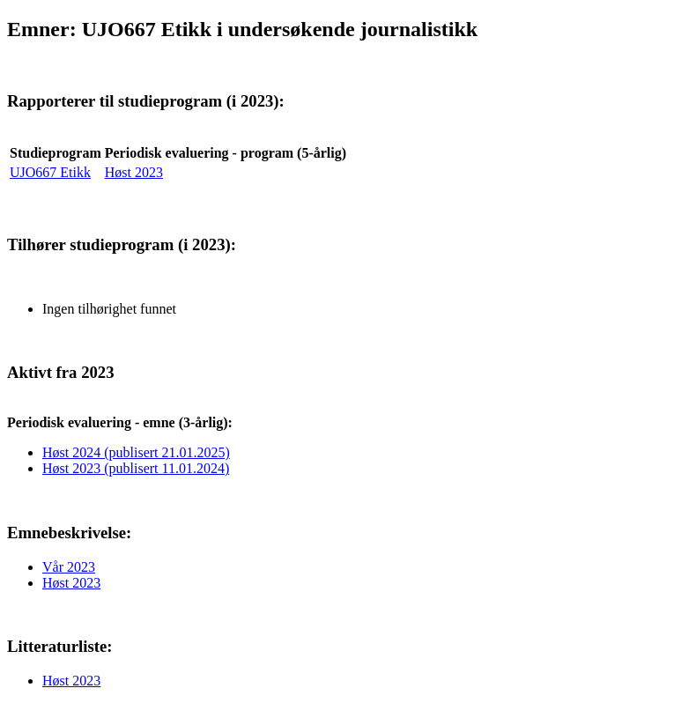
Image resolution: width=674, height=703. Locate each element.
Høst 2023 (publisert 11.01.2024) (135, 468)
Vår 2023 (68, 566)
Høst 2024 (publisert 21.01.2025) (136, 452)
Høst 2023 (134, 172)
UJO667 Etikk (50, 172)
